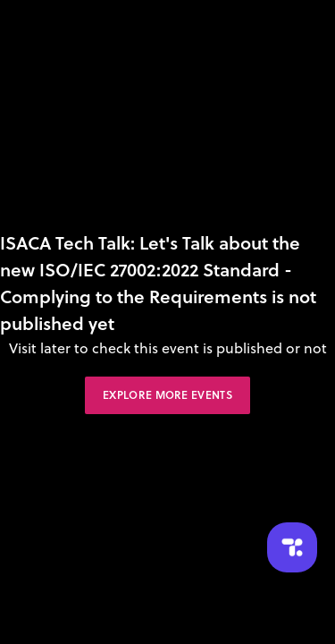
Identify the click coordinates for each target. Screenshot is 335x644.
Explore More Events (167, 394)
